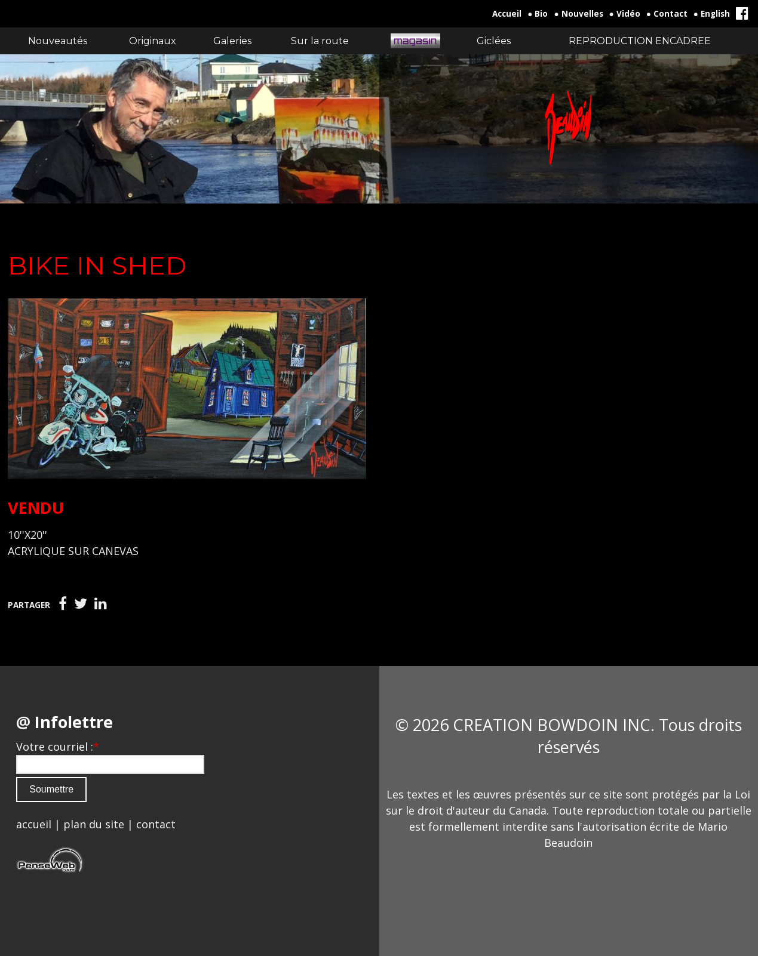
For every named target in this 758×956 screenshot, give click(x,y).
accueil (33, 824)
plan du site (93, 824)
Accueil (506, 13)
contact (156, 824)
